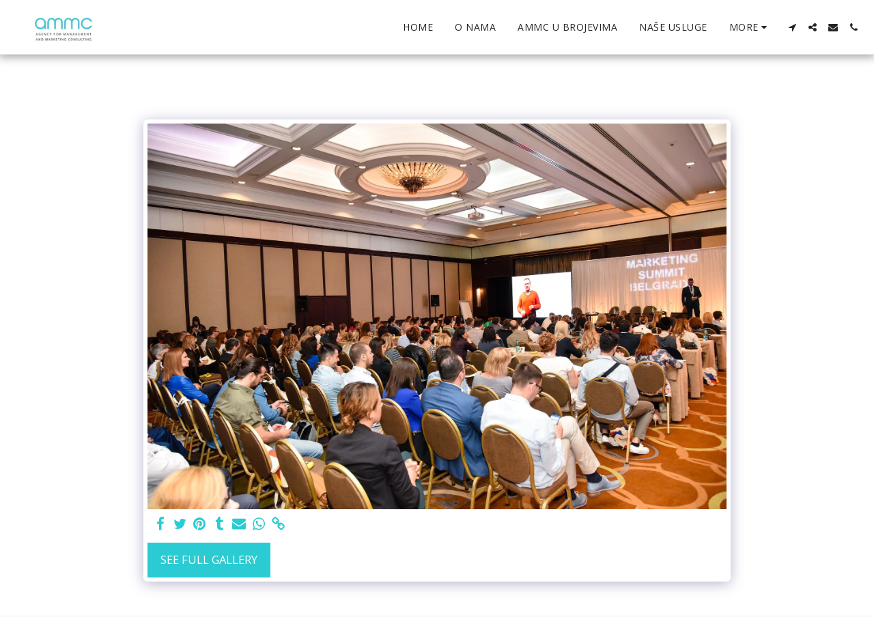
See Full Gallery (208, 559)
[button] (792, 27)
